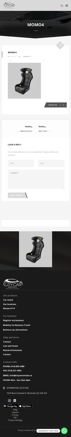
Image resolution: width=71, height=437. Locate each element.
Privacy (15, 415)
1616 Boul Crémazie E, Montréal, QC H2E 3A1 (27, 393)
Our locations (9, 304)
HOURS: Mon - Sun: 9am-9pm (16, 380)
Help (15, 409)
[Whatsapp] (64, 431)
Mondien (13, 56)
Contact (7, 341)
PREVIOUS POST (24, 131)
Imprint (15, 412)
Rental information (12, 350)
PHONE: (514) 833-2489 (13, 366)
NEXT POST (45, 131)
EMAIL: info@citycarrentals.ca (17, 375)
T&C (15, 417)
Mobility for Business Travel (16, 325)
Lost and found (10, 346)
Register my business (13, 320)
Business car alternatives (15, 329)
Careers (7, 354)
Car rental (8, 300)
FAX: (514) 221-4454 (12, 370)
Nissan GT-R (9, 308)
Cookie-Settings (15, 420)
